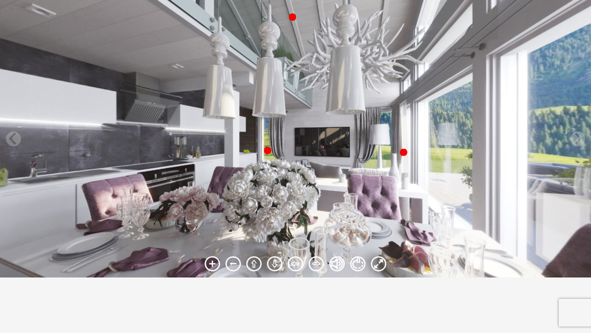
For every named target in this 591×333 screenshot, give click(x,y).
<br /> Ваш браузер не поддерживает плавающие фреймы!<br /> (295, 139)
